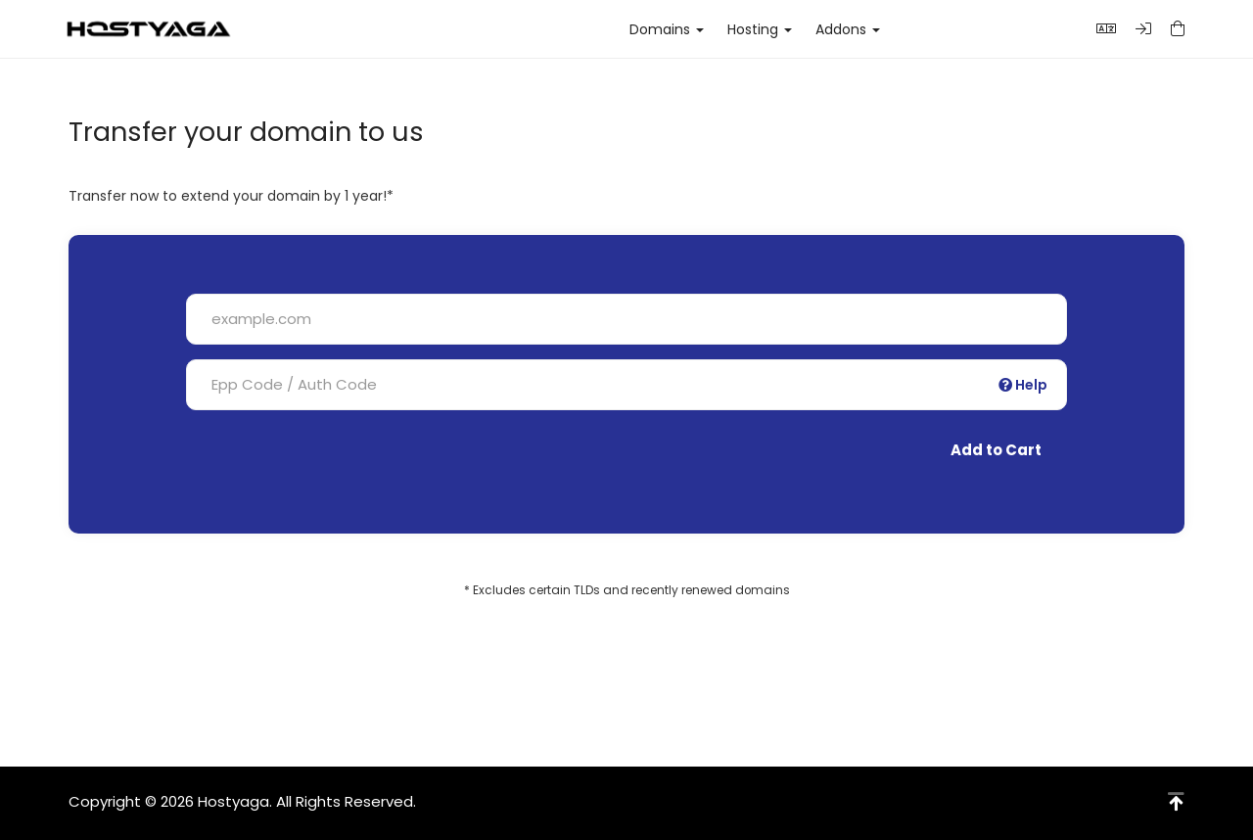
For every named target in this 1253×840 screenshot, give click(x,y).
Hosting (759, 29)
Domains (666, 29)
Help (1022, 385)
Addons (847, 29)
